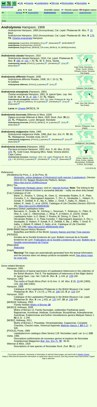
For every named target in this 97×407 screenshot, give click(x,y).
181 (9, 102)
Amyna (19, 13)
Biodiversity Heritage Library (28, 188)
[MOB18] (35, 47)
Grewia (21, 108)
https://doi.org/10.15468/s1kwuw (30, 182)
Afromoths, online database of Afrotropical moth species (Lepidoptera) (49, 177)
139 (71, 276)
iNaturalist (53, 43)
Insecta (29, 3)
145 (35, 97)
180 (18, 61)
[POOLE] (37, 45)
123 (73, 292)
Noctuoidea (67, 3)
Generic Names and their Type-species (70, 232)
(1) (60, 117)
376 (10, 152)
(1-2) (74, 325)
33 (78, 281)
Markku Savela (83, 354)
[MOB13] (53, 47)
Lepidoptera (42, 3)
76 (27, 97)
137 (54, 299)
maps (86, 73)
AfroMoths (35, 43)
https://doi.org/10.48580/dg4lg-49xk (46, 227)
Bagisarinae (7, 7)
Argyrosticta (33, 13)
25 (9, 120)
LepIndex (25, 43)
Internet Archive (60, 188)
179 (92, 35)
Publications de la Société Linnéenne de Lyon (57, 240)
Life (21, 3)
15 (91, 30)
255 (21, 284)
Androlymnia (50, 13)
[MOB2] (64, 47)
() (67, 13)
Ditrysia (55, 3)
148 (71, 299)
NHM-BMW (67, 43)
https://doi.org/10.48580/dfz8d (34, 206)
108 (58, 292)
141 (26, 61)
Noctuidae (81, 3)
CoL (42, 43)
